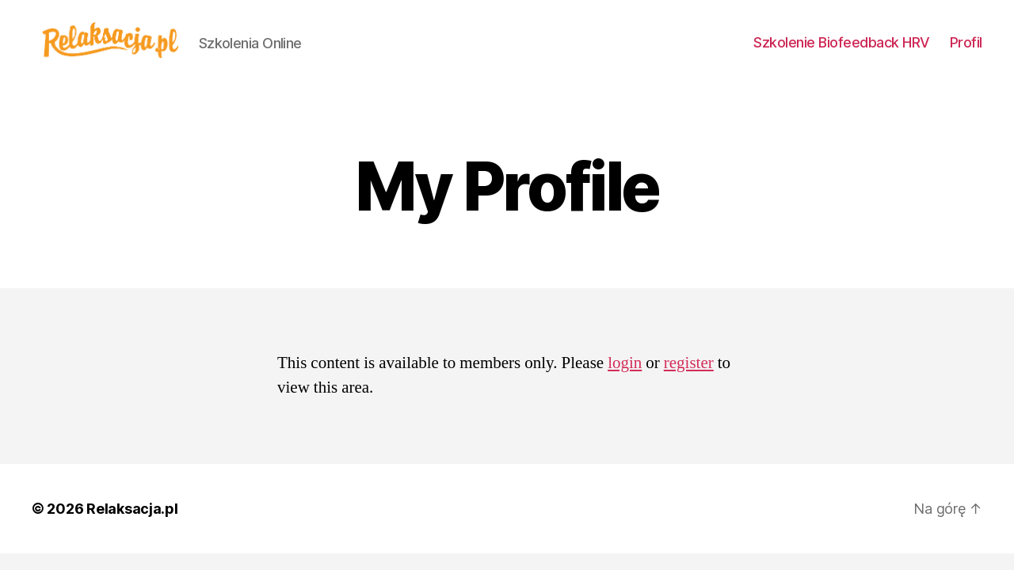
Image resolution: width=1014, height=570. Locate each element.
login (625, 363)
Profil (966, 42)
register (689, 363)
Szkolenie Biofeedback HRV (841, 42)
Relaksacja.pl (132, 508)
